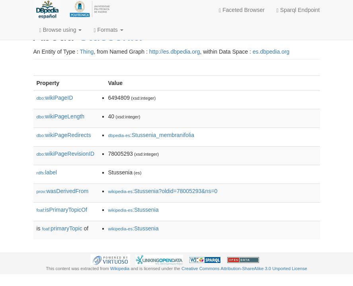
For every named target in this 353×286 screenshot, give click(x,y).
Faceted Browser (242, 10)
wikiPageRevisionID (66, 154)
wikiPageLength (61, 116)
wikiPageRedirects (64, 135)
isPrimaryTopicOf (62, 210)
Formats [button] (108, 30)
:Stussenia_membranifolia (151, 135)
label (47, 172)
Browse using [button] (60, 30)
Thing (87, 51)
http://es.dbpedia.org (174, 51)
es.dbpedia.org (271, 51)
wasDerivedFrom (63, 191)
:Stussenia (133, 210)
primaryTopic (62, 228)
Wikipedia (120, 268)
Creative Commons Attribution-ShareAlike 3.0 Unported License (244, 268)
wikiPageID (55, 98)
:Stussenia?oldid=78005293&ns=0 (163, 191)
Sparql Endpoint (298, 10)
